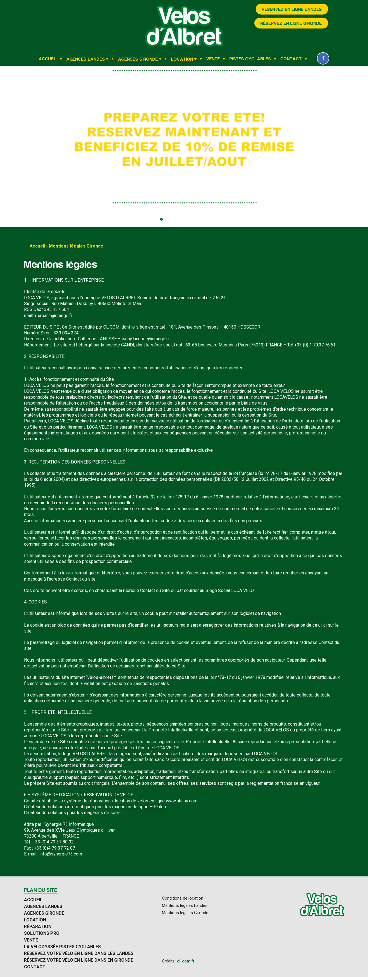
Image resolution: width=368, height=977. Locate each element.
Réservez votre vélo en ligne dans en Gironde (78, 960)
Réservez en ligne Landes (292, 9)
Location (182, 59)
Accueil (48, 59)
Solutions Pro (41, 933)
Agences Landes (85, 59)
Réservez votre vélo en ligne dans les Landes (78, 953)
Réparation (37, 926)
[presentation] (10, 146)
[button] (161, 219)
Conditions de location (182, 898)
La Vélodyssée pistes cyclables (62, 947)
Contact (291, 59)
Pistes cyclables (250, 59)
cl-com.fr (186, 961)
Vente (213, 59)
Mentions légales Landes (184, 906)
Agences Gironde (138, 59)
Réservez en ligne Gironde (291, 23)
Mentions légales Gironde (76, 246)
